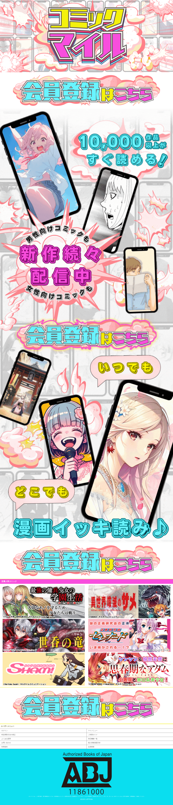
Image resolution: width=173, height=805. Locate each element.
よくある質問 (6, 739)
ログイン (4, 730)
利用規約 (4, 747)
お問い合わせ (6, 743)
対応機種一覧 (92, 739)
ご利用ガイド (92, 735)
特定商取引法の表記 (8, 735)
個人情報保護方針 (94, 743)
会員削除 (91, 747)
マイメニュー (92, 730)
